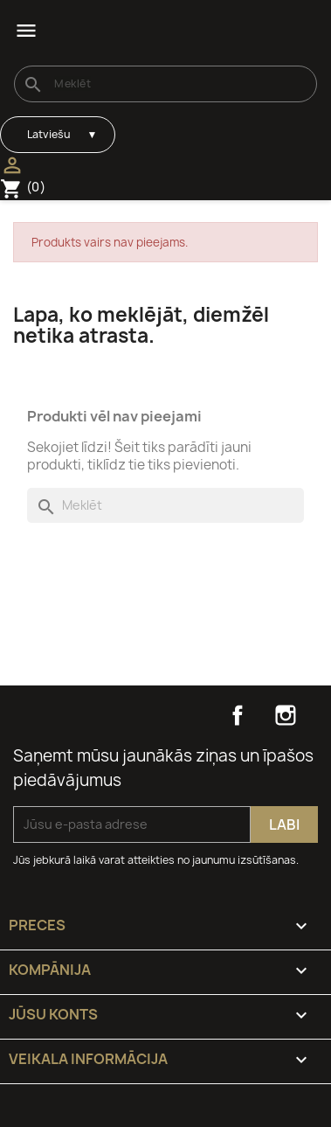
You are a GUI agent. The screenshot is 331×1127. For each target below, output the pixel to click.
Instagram (286, 715)
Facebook (238, 715)
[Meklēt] (165, 84)
